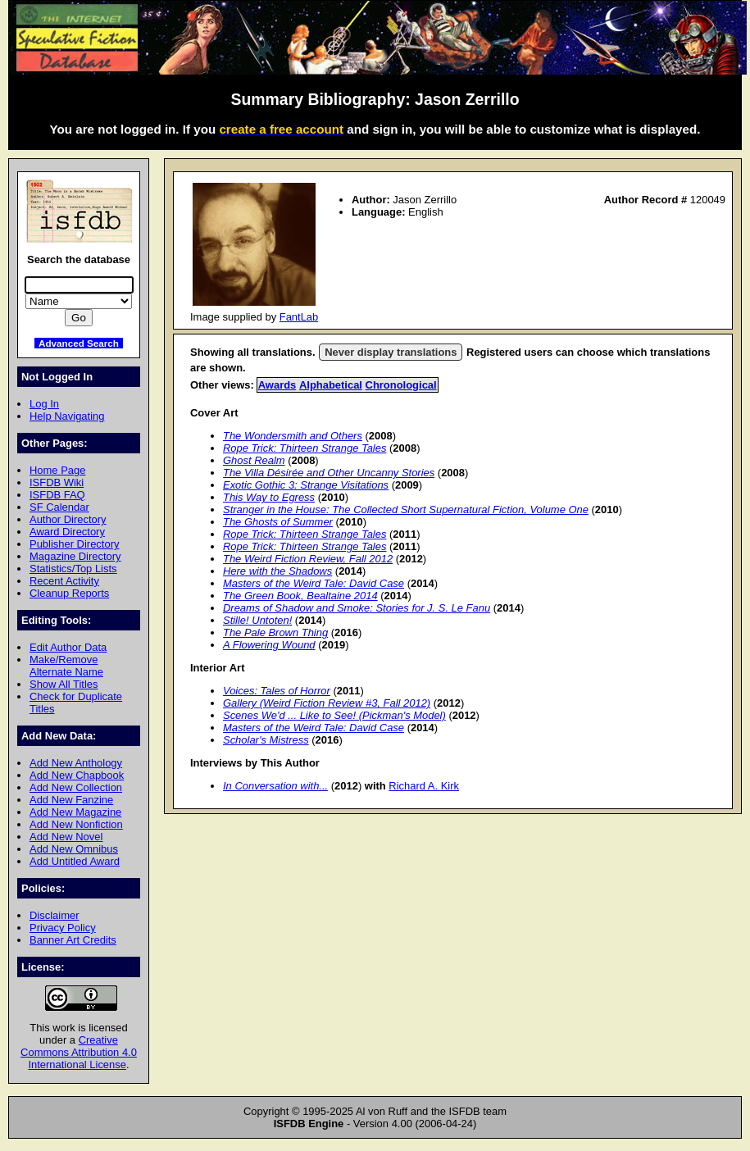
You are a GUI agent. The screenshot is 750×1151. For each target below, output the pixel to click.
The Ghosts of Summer (278, 522)
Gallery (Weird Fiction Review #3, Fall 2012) (326, 703)
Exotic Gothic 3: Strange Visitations (306, 485)
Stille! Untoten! (257, 620)
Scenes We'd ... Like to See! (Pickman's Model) (334, 715)
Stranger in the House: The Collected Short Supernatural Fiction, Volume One (406, 509)
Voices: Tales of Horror (276, 691)
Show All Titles (64, 684)
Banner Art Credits (73, 940)
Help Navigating (67, 416)
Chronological (401, 385)
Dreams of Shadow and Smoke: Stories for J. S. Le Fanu (356, 608)
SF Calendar (59, 507)
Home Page (57, 470)
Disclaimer (54, 915)
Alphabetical (330, 385)
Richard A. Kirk (424, 786)
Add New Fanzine (71, 800)
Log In (44, 404)
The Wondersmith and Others (292, 436)
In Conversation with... (275, 786)
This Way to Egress (269, 497)
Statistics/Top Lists (73, 568)
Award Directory (67, 531)
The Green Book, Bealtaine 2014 (300, 595)
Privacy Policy (63, 927)
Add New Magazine (75, 812)
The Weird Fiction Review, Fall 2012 (308, 559)
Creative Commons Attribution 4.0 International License (78, 1052)
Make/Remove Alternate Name (66, 665)
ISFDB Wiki (57, 482)
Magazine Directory (75, 556)
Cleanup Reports (69, 593)
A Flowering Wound (269, 645)
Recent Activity (64, 581)
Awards (277, 385)
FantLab (299, 317)
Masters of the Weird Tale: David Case (313, 583)
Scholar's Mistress (266, 740)
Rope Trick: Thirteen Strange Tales (304, 448)
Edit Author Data (68, 647)
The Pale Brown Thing (275, 632)
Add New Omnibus (74, 849)
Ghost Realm (254, 460)
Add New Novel (66, 836)
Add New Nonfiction (76, 824)
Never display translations (391, 352)
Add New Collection (76, 787)
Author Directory (68, 519)
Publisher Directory (74, 544)
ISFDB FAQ (57, 495)
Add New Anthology (76, 763)
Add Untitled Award (75, 861)
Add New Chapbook (77, 775)
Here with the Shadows (277, 571)
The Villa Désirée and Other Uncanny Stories (328, 472)
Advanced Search (79, 343)
